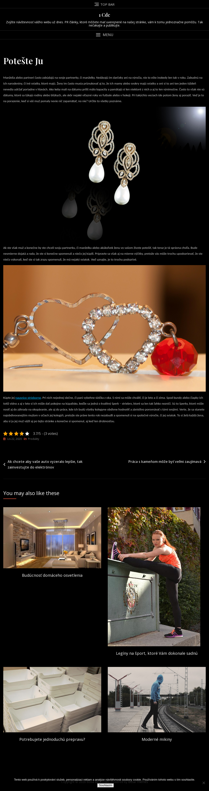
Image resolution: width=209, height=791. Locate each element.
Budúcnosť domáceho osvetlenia (52, 575)
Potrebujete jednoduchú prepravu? (52, 739)
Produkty (33, 439)
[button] (104, 35)
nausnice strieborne (28, 398)
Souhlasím (105, 785)
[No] (203, 783)
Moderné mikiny (157, 739)
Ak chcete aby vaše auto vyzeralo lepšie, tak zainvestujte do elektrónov (45, 464)
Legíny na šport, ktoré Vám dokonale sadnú (157, 653)
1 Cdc (104, 15)
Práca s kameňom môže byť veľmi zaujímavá (164, 461)
